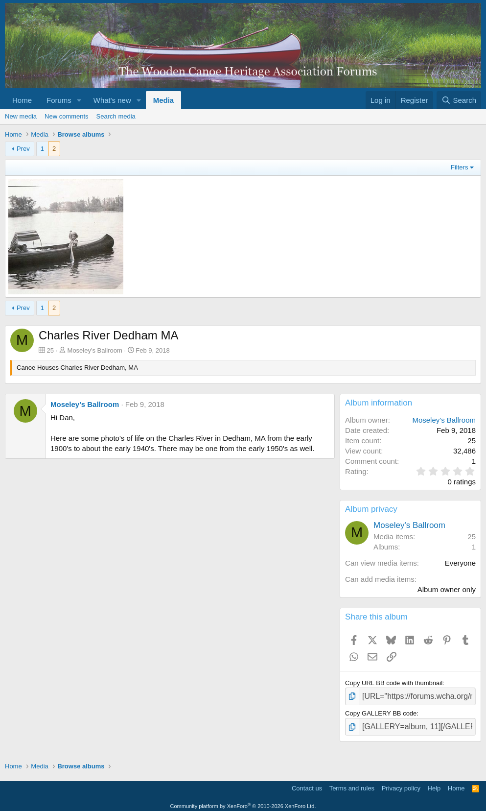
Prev (23, 148)
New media (21, 116)
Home (22, 100)
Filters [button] (459, 167)
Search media (116, 116)
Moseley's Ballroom (95, 350)
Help (434, 784)
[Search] (459, 100)
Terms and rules (351, 784)
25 (471, 536)
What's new (112, 100)
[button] (79, 100)
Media (163, 100)
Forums (58, 100)
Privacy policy (401, 784)
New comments (67, 116)
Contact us (307, 784)
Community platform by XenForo (243, 802)
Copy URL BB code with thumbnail (393, 683)
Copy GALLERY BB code (381, 711)
